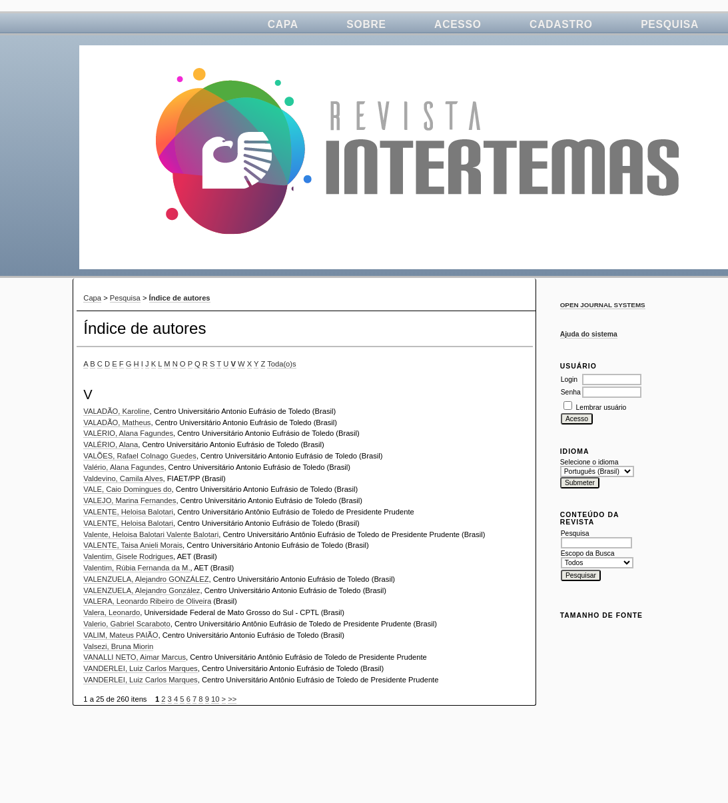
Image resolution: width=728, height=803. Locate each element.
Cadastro (561, 24)
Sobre (366, 24)
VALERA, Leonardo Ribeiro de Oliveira (147, 601)
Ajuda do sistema (588, 334)
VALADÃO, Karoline (116, 411)
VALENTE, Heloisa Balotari (128, 512)
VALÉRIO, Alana (110, 444)
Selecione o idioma (589, 462)
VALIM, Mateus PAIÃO (120, 635)
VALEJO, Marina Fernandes (129, 500)
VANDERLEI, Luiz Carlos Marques (140, 668)
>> (232, 699)
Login (569, 379)
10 (215, 699)
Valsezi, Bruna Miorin (118, 646)
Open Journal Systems (602, 305)
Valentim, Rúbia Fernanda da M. (136, 568)
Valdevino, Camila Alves (123, 478)
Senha (571, 392)
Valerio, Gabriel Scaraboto (126, 624)
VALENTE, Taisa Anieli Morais (132, 545)
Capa (283, 24)
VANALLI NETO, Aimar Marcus (134, 657)
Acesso (458, 24)
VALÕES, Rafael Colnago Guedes (139, 456)
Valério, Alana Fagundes (123, 467)
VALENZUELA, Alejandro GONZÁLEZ (145, 579)
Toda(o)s (281, 364)
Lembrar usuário (601, 407)
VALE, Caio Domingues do (127, 489)
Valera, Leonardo (111, 612)
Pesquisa (670, 24)
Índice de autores (179, 298)
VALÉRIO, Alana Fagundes (128, 433)
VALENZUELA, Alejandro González (141, 590)
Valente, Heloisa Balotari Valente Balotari (150, 534)
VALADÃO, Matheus (117, 422)
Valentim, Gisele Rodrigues (128, 556)
